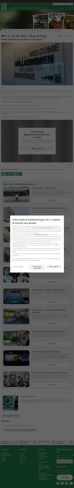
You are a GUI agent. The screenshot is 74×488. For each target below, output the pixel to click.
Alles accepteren (53, 266)
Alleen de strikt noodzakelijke (37, 267)
